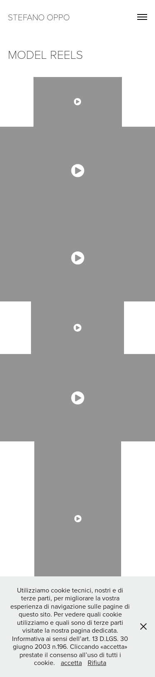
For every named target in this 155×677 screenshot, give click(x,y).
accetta (71, 662)
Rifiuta (97, 662)
